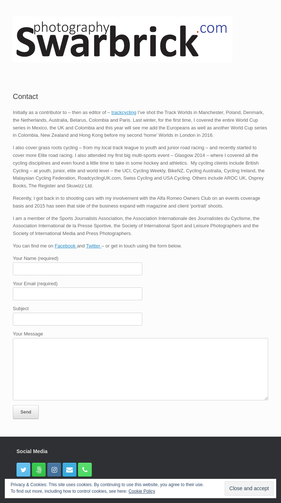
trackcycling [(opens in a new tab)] (124, 112)
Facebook (66, 246)
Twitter (93, 246)
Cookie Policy (141, 491)
